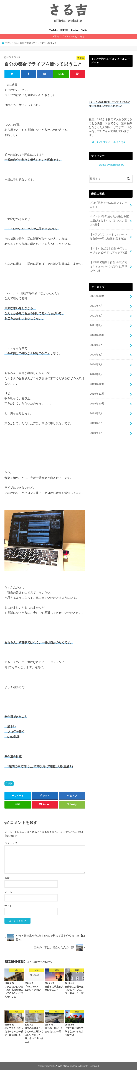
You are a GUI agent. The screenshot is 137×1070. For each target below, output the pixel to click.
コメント (11, 843)
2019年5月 (96, 425)
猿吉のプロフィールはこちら (69, 36)
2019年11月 (97, 387)
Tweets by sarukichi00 (111, 164)
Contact (74, 30)
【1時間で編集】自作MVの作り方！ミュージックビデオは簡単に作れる (108, 263)
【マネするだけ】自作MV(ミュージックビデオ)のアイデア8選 (108, 248)
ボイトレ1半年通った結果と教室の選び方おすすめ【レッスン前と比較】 (109, 219)
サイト (8, 905)
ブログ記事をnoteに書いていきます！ (108, 204)
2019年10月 (97, 396)
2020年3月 (96, 349)
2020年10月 (97, 330)
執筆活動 (64, 30)
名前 (6, 877)
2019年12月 (97, 377)
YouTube (53, 30)
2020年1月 (96, 368)
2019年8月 (96, 406)
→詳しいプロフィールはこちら (107, 141)
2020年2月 (96, 358)
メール (8, 891)
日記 (10, 783)
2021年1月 (96, 321)
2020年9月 (96, 339)
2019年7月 (96, 415)
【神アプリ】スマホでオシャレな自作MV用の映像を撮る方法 (108, 234)
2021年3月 (96, 311)
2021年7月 (96, 302)
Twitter (84, 30)
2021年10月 (97, 292)
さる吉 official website (66, 1065)
